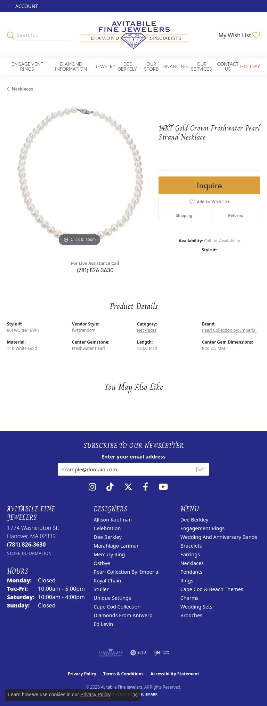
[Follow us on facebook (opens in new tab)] (145, 487)
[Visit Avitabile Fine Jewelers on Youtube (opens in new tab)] (163, 487)
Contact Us (227, 66)
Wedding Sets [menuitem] (196, 606)
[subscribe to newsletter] (200, 469)
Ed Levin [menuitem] (103, 624)
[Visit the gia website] (138, 653)
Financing (175, 66)
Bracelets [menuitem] (191, 545)
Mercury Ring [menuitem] (109, 554)
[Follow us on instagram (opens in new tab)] (92, 487)
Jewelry (105, 66)
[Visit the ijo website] (162, 653)
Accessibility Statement (175, 674)
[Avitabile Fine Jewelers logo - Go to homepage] (133, 35)
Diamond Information (71, 66)
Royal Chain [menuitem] (107, 580)
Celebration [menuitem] (107, 528)
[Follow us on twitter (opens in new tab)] (128, 487)
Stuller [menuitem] (101, 589)
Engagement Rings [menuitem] (202, 528)
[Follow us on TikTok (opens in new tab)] (110, 487)
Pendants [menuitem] (191, 571)
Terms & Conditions (123, 674)
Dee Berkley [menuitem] (107, 537)
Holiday (250, 66)
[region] (79, 175)
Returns (235, 215)
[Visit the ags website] (110, 653)
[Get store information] (29, 553)
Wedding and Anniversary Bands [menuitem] (218, 537)
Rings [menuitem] (186, 580)
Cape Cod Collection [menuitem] (117, 606)
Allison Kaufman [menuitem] (113, 519)
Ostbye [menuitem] (102, 563)
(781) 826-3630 (95, 270)
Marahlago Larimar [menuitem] (116, 545)
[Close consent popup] (135, 695)
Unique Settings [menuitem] (112, 598)
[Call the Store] (26, 544)
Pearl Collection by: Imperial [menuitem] (127, 571)
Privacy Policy (82, 674)
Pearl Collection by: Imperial (229, 330)
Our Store (151, 66)
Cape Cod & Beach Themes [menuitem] (211, 589)
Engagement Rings (27, 66)
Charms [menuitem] (189, 598)
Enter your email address (134, 456)
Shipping (184, 215)
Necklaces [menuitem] (192, 563)
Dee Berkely (127, 66)
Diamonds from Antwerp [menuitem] (123, 615)
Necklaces (22, 89)
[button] (26, 6)
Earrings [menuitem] (190, 554)
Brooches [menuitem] (191, 615)
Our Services (201, 66)
